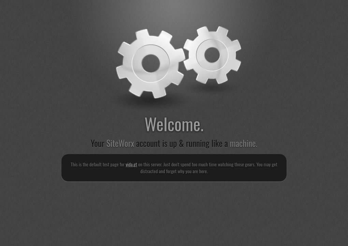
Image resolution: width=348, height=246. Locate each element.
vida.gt (131, 164)
